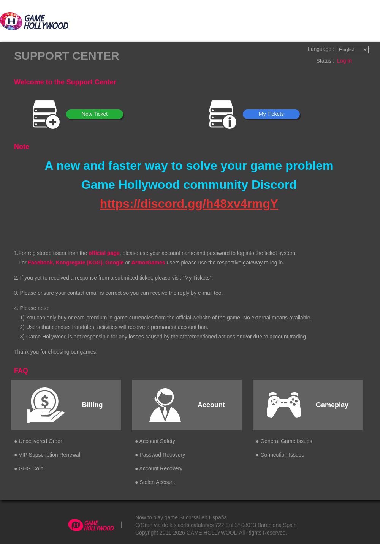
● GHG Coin (28, 468)
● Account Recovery (158, 468)
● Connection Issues (280, 455)
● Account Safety (155, 441)
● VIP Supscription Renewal (47, 455)
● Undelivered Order (38, 441)
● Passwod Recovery (160, 455)
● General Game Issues (284, 441)
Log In (344, 61)
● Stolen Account (155, 482)
